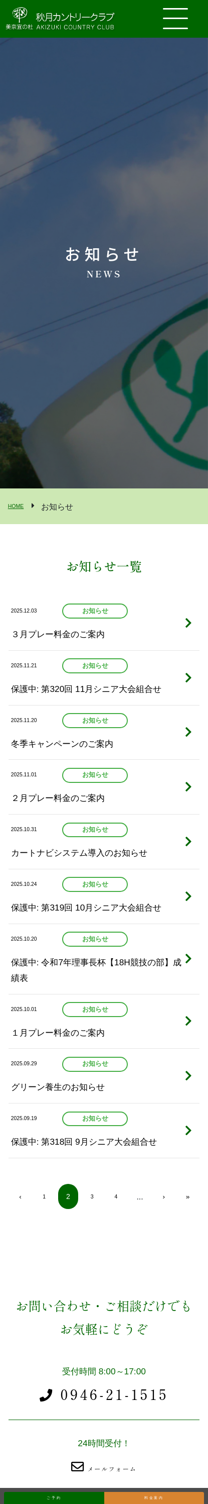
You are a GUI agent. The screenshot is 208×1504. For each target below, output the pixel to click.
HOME (20, 506)
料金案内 (154, 1489)
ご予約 (54, 1489)
